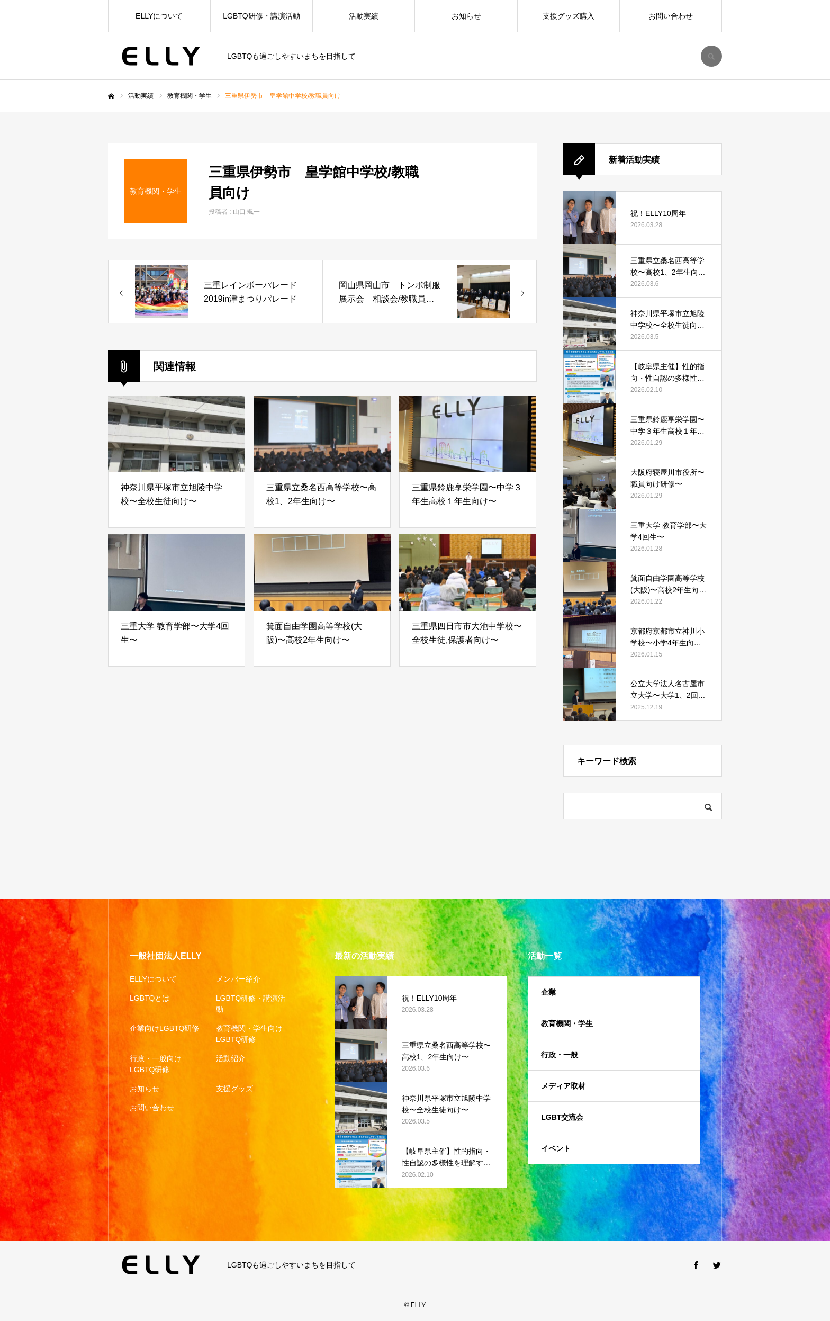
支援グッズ (234, 1088)
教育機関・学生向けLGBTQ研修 (249, 1034)
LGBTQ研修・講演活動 (261, 16)
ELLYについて (159, 16)
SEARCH (711, 56)
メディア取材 (563, 1086)
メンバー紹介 (238, 979)
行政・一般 (559, 1054)
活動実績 (363, 16)
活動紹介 (231, 1058)
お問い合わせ (670, 16)
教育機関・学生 (567, 1023)
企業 (548, 992)
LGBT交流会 (562, 1117)
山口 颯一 (246, 211)
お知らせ (466, 16)
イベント (556, 1148)
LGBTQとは (149, 998)
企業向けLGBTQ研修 (164, 1028)
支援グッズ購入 (568, 16)
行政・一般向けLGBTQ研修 (156, 1064)
